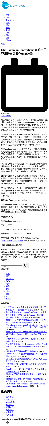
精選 (8, 276)
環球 (8, 284)
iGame (8, 299)
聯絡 (8, 291)
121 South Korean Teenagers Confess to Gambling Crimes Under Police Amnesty (25, 385)
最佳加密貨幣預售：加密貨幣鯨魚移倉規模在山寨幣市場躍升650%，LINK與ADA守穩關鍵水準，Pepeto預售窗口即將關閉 (26, 314)
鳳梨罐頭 (10, 410)
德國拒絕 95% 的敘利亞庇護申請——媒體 (23, 374)
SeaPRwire (6, 116)
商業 (3, 44)
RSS (7, 296)
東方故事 (10, 415)
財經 (8, 289)
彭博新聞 (10, 397)
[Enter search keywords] (11, 266)
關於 (8, 294)
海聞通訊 (10, 407)
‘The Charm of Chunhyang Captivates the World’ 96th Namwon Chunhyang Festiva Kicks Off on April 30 (27, 326)
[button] (26, 265)
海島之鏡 (10, 412)
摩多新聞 (10, 400)
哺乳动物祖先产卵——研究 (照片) (20, 351)
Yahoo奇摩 (10, 402)
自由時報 (10, 405)
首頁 (8, 274)
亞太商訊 (10, 279)
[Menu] (2, 11)
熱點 (8, 281)
